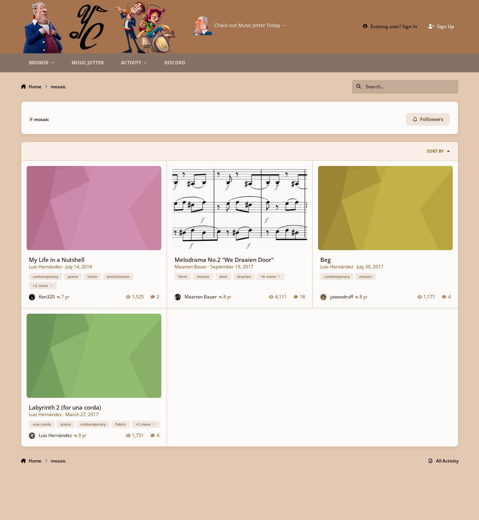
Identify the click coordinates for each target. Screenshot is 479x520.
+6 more (270, 276)
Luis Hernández (45, 266)
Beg (325, 259)
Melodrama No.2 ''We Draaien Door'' (223, 259)
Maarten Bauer (190, 266)
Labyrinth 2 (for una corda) (65, 407)
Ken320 (46, 296)
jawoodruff (341, 296)
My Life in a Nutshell (56, 259)
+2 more (42, 285)
